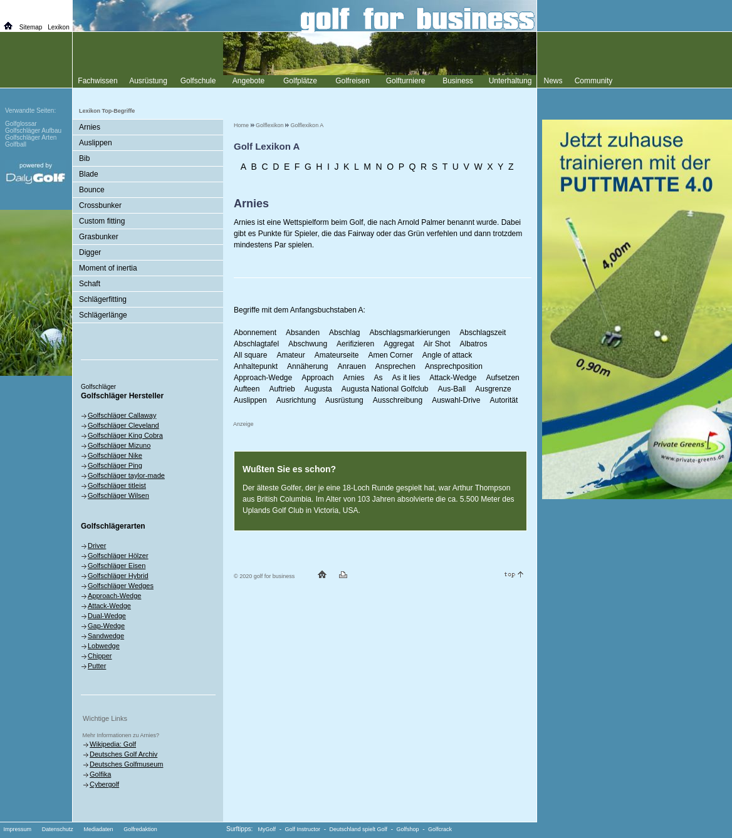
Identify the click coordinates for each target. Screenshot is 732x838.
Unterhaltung (510, 80)
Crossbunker (100, 205)
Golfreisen (352, 80)
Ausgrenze (493, 389)
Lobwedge (104, 645)
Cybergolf (104, 784)
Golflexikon (270, 125)
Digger (90, 252)
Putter (97, 666)
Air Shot (437, 343)
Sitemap (31, 27)
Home (241, 125)
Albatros (474, 343)
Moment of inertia (108, 268)
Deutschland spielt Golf (359, 829)
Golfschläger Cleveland (123, 425)
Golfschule (198, 80)
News (552, 80)
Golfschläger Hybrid (118, 575)
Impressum (18, 829)
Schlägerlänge (103, 315)
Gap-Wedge (106, 625)
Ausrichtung (296, 400)
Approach (317, 377)
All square (250, 355)
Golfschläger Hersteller (122, 395)
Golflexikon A (307, 125)
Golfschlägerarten (113, 526)
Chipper (100, 656)
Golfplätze (300, 80)
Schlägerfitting (103, 299)
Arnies (354, 377)
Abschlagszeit (482, 332)
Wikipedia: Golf (113, 744)
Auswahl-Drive (456, 400)
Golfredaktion (140, 829)
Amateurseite (337, 355)
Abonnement (255, 332)
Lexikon (58, 27)
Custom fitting (102, 221)
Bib (84, 158)
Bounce (92, 189)
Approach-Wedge (263, 377)
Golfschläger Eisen (116, 565)
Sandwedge (106, 635)
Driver (97, 545)
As (378, 377)
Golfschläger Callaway (122, 415)
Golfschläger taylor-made (126, 475)
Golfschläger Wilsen (118, 495)
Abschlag (344, 332)
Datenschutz (57, 829)
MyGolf (267, 829)
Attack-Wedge (452, 377)
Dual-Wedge (107, 615)
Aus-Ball (452, 389)
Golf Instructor (303, 829)
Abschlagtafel (256, 343)
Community (594, 80)
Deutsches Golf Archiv (123, 754)
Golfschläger (98, 386)
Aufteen (246, 389)
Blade (88, 174)
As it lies (406, 377)
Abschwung (307, 343)
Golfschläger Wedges (121, 585)
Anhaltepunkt (256, 366)
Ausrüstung (344, 400)
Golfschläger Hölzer (118, 555)
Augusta (318, 389)
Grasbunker (98, 236)
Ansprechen (395, 366)
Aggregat (399, 343)
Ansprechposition (454, 366)
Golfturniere (406, 80)
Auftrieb (282, 389)
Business (457, 80)
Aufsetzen (502, 377)
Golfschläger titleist (117, 485)
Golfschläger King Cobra (125, 435)
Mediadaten (98, 829)
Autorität (504, 400)
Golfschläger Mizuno (119, 445)
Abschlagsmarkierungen (409, 332)
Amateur (290, 355)
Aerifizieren (355, 343)
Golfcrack (440, 829)
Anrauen (351, 366)
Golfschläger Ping (115, 465)
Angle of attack (447, 355)
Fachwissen (97, 80)
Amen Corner (390, 355)
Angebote (248, 80)
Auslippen (250, 400)
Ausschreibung (397, 400)
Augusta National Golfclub (385, 389)
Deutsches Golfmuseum (126, 764)
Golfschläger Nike (115, 455)
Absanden (303, 332)
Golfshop (408, 829)
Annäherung (307, 366)
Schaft (89, 283)
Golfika (100, 774)
